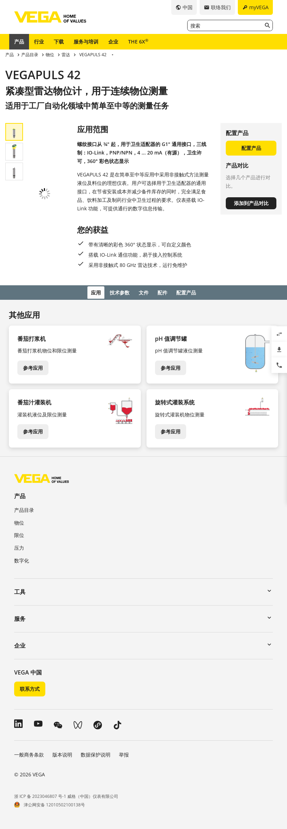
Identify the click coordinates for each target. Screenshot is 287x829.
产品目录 (24, 509)
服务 (19, 617)
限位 (19, 534)
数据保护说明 (95, 753)
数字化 (21, 559)
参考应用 (33, 366)
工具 (19, 591)
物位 (19, 521)
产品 (19, 41)
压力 (19, 546)
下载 (59, 41)
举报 (124, 753)
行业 (39, 41)
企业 (113, 41)
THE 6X (138, 41)
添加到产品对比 (251, 203)
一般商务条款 (29, 753)
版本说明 (62, 753)
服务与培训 (86, 41)
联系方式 (30, 688)
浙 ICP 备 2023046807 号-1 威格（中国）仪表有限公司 (66, 795)
